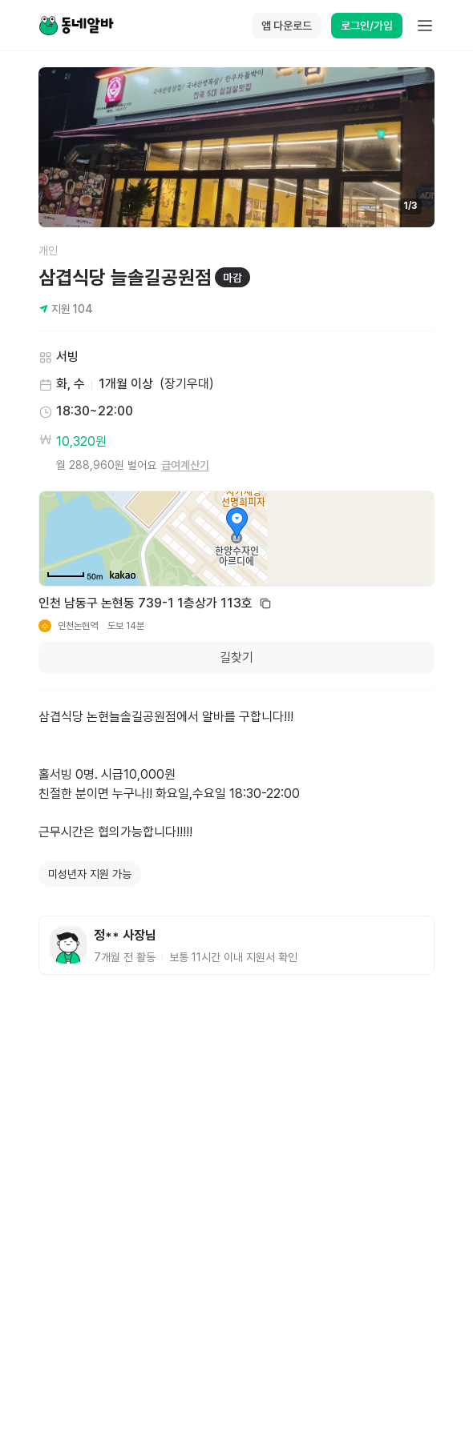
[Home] (76, 25)
